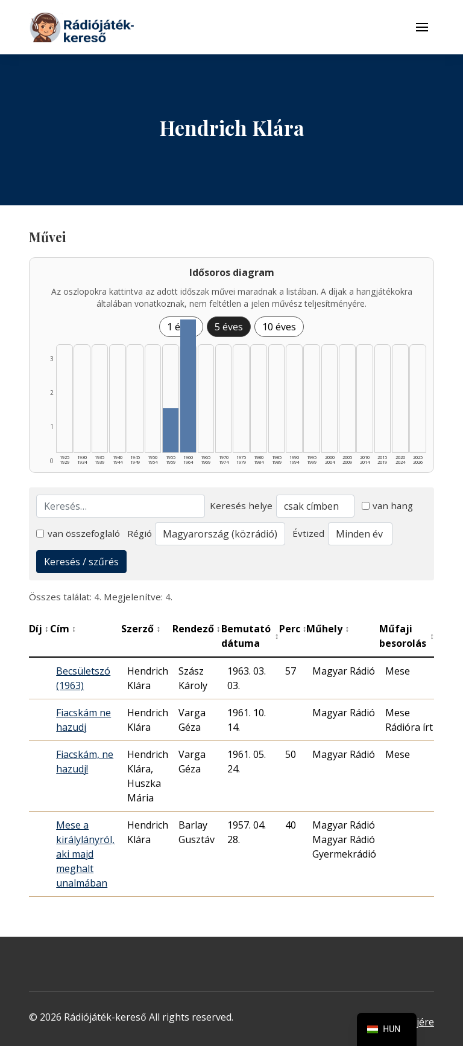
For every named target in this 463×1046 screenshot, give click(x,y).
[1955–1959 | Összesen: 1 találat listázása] (170, 430)
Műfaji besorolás (406, 636)
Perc (293, 628)
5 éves (229, 326)
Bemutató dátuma (250, 636)
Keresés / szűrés (81, 561)
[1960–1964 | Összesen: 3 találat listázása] (188, 385)
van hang (388, 505)
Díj (39, 628)
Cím (63, 628)
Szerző (140, 628)
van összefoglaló (78, 533)
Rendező (196, 628)
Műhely (327, 628)
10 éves (279, 326)
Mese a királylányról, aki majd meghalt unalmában (85, 854)
